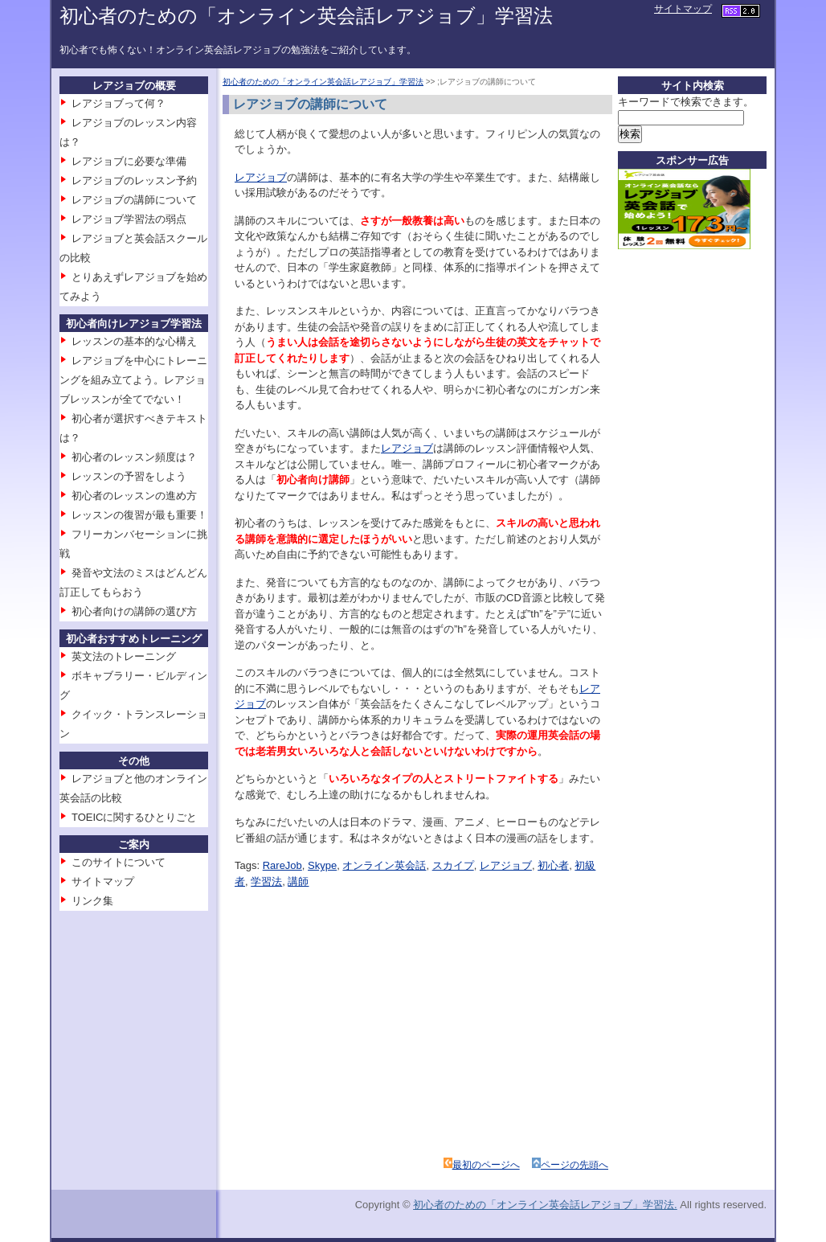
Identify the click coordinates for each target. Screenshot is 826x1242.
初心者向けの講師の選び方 (134, 611)
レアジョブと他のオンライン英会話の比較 (133, 788)
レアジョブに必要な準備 (129, 161)
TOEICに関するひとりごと (135, 817)
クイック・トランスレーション (133, 724)
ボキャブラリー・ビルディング (133, 685)
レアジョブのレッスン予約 (134, 180)
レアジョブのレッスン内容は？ (128, 132)
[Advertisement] (378, 1001)
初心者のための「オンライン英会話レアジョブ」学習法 (306, 16)
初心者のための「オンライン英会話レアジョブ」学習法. (545, 1205)
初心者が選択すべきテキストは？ (133, 428)
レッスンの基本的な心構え (134, 341)
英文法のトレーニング (124, 656)
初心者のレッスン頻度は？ (134, 457)
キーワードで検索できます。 (686, 102)
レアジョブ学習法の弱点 (129, 219)
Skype (322, 865)
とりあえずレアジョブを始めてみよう (133, 286)
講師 (298, 881)
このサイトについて (119, 862)
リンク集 (92, 901)
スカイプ (453, 865)
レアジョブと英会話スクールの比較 (133, 248)
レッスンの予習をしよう (129, 476)
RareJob (282, 865)
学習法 (266, 881)
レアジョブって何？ (119, 103)
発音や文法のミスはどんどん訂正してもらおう (133, 582)
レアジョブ (261, 177)
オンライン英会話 (384, 865)
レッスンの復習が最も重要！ (139, 515)
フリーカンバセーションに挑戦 (133, 544)
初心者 (553, 865)
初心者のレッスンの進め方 (134, 496)
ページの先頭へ (574, 1164)
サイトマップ (683, 8)
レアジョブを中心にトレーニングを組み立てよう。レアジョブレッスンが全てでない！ (133, 380)
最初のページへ (486, 1164)
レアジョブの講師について (134, 200)
